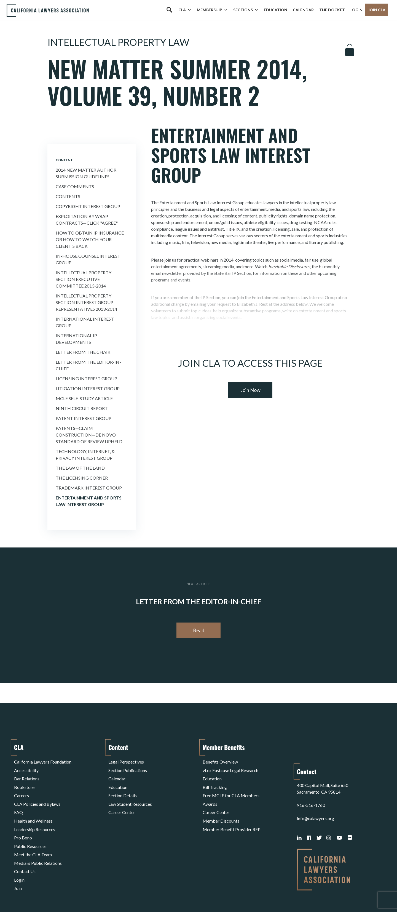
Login (356, 9)
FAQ (18, 800)
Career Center (121, 800)
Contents (68, 196)
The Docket (332, 9)
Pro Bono (23, 820)
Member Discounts (221, 807)
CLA (184, 10)
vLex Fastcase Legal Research (230, 767)
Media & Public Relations (38, 840)
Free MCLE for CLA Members (231, 787)
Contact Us (25, 847)
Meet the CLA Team (33, 833)
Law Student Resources (130, 794)
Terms (38, 893)
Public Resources (30, 827)
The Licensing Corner (82, 477)
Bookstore (24, 780)
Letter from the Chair (83, 352)
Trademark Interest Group (89, 487)
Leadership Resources (34, 814)
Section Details (122, 787)
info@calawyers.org (316, 794)
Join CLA (376, 9)
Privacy (59, 893)
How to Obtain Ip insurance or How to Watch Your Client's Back (90, 239)
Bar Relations (26, 774)
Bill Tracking (215, 780)
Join (18, 860)
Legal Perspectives (126, 761)
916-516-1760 (311, 780)
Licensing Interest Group (86, 378)
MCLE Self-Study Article (84, 398)
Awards (210, 794)
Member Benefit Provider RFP (232, 814)
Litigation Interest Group (88, 388)
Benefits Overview (220, 761)
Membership (212, 10)
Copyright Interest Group (88, 206)
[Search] (169, 10)
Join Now (250, 390)
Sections (245, 10)
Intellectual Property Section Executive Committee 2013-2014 (83, 279)
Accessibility (26, 767)
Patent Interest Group (83, 418)
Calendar (303, 9)
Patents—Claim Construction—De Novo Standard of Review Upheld (89, 435)
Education (275, 9)
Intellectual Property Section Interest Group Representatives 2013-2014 (86, 302)
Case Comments (75, 186)
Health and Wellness (33, 807)
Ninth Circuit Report (82, 408)
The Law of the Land (80, 467)
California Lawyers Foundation (42, 761)
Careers (21, 787)
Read (198, 630)
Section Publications (127, 767)
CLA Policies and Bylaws (37, 794)
